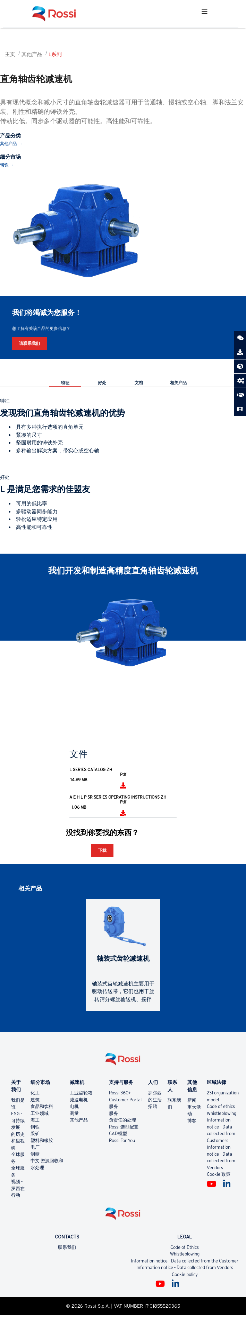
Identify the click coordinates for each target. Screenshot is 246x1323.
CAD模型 (118, 1133)
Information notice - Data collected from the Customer (184, 1260)
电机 (74, 1106)
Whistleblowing (221, 1113)
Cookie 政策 (218, 1174)
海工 (35, 1120)
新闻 (191, 1100)
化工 (35, 1092)
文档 (139, 382)
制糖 (35, 1154)
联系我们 (67, 1247)
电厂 (35, 1147)
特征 (65, 382)
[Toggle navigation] (204, 14)
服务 (113, 1106)
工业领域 (40, 1113)
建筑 (35, 1099)
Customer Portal (125, 1099)
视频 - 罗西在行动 (18, 1188)
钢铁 (4, 165)
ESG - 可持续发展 (18, 1120)
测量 (74, 1113)
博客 (191, 1120)
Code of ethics (221, 1106)
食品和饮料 (42, 1106)
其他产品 (32, 54)
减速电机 (79, 1099)
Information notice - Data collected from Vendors (184, 1267)
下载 (102, 850)
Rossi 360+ (120, 1092)
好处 (102, 382)
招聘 (152, 1106)
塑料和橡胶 (42, 1140)
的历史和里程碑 (18, 1141)
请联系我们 (29, 343)
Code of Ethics (184, 1247)
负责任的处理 (122, 1120)
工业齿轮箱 (81, 1092)
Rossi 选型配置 (123, 1127)
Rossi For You (122, 1140)
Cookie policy (185, 1274)
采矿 (35, 1133)
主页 (10, 54)
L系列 (55, 54)
